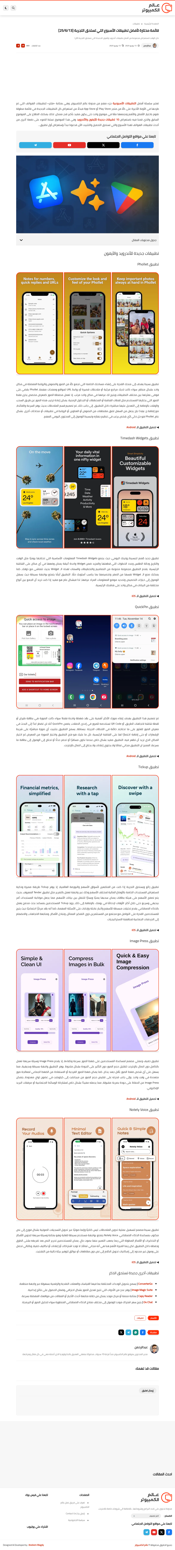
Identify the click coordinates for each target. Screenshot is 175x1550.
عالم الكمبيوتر (141, 1545)
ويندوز (119, 8)
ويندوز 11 (110, 8)
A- (18, 46)
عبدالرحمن (147, 45)
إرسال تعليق (147, 1390)
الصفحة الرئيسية (151, 24)
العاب (75, 8)
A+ (23, 46)
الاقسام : (168, 1516)
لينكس (82, 8)
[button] (143, 1332)
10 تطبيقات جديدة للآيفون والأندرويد (98, 119)
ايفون (60, 8)
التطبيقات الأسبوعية (124, 103)
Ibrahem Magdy (36, 1545)
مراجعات (52, 8)
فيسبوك (100, 8)
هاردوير (42, 8)
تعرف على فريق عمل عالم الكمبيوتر (75, 1504)
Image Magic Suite (142, 1289)
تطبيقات (136, 24)
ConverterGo (145, 1283)
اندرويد (67, 8)
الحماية (91, 8)
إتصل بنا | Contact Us (77, 1513)
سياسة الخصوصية (78, 1520)
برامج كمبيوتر (130, 8)
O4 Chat (148, 1302)
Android (131, 427)
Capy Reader (145, 1296)
